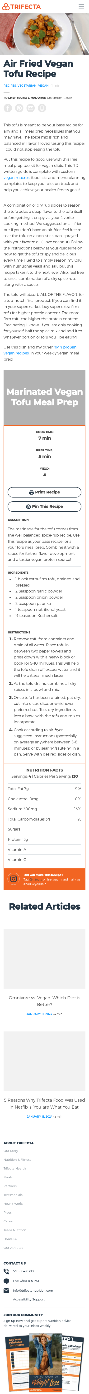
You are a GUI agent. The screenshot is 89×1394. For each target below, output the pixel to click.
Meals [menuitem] (8, 1177)
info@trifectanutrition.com (33, 1290)
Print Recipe (44, 492)
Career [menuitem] (9, 1221)
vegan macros (16, 177)
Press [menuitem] (8, 1212)
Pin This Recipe (44, 506)
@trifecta (35, 879)
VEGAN (43, 85)
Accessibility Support (29, 1299)
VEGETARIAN (27, 85)
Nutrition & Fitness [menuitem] (17, 1159)
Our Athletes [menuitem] (13, 1248)
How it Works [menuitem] (13, 1203)
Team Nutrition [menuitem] (15, 1230)
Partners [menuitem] (10, 1186)
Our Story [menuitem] (11, 1151)
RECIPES (10, 85)
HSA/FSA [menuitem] (10, 1239)
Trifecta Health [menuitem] (15, 1168)
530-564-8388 (23, 1271)
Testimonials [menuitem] (13, 1195)
